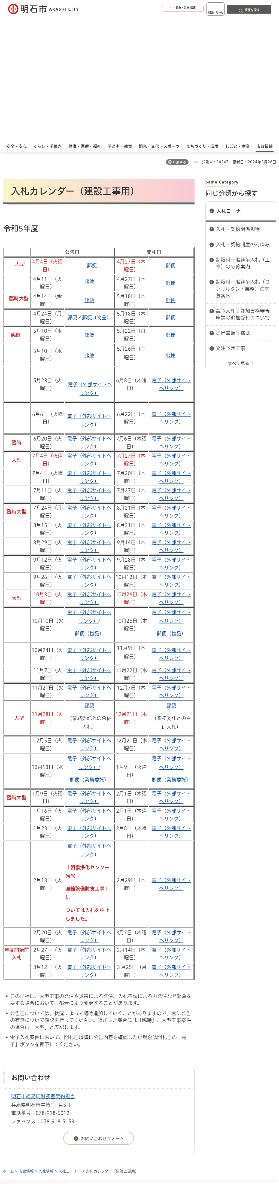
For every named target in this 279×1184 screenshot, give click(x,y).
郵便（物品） (96, 192)
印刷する (179, 37)
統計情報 (164, 1132)
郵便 (92, 140)
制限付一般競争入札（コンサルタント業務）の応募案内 (243, 164)
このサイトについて (47, 1066)
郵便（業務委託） (89, 655)
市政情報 (26, 1046)
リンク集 (37, 1074)
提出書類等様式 (233, 208)
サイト (76, 1074)
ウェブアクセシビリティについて (123, 1066)
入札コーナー (231, 86)
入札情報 (46, 1046)
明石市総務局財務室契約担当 (43, 971)
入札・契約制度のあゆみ (243, 119)
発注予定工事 (230, 223)
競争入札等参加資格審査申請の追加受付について (243, 189)
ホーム (8, 1046)
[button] (162, 9)
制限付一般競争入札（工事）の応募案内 (243, 138)
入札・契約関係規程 (238, 104)
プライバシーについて (200, 1066)
